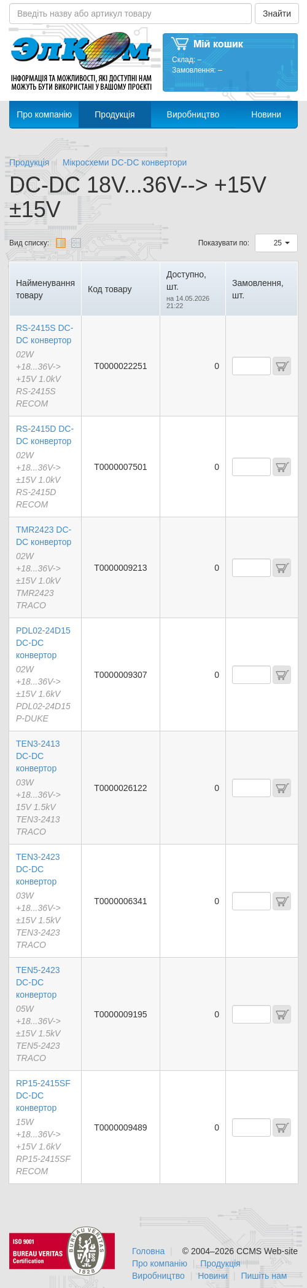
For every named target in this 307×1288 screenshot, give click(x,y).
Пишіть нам (264, 1276)
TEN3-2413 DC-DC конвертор (38, 756)
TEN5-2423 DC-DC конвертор (38, 982)
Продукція (114, 114)
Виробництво (193, 114)
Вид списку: (29, 243)
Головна (148, 1251)
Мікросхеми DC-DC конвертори (125, 162)
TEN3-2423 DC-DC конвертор (38, 869)
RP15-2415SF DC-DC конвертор (43, 1095)
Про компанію (44, 114)
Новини (266, 114)
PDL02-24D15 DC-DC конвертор (43, 643)
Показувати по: (223, 243)
